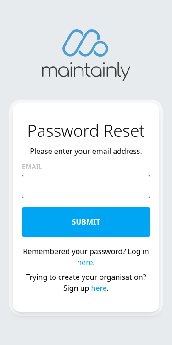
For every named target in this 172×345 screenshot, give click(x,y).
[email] (86, 186)
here (85, 262)
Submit (86, 222)
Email (32, 166)
